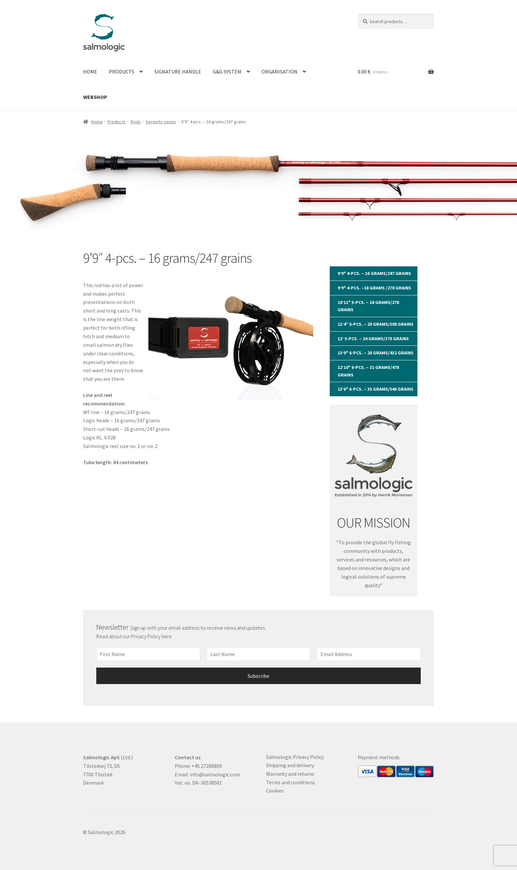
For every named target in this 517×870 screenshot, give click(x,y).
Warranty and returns (290, 773)
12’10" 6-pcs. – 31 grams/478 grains (368, 371)
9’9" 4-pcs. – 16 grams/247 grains (374, 273)
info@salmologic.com (215, 774)
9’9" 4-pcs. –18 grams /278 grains (374, 288)
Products (121, 71)
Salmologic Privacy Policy (295, 757)
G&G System (227, 71)
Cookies (275, 790)
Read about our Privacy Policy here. (135, 636)
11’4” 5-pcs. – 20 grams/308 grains (375, 324)
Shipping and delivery (290, 765)
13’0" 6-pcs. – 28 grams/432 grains (375, 353)
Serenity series (161, 122)
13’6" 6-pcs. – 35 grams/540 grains (375, 389)
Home (90, 71)
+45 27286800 (207, 766)
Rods (136, 122)
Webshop (95, 97)
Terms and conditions (290, 782)
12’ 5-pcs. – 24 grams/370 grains (373, 339)
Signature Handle (177, 71)
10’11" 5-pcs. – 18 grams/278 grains (368, 306)
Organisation (279, 71)
